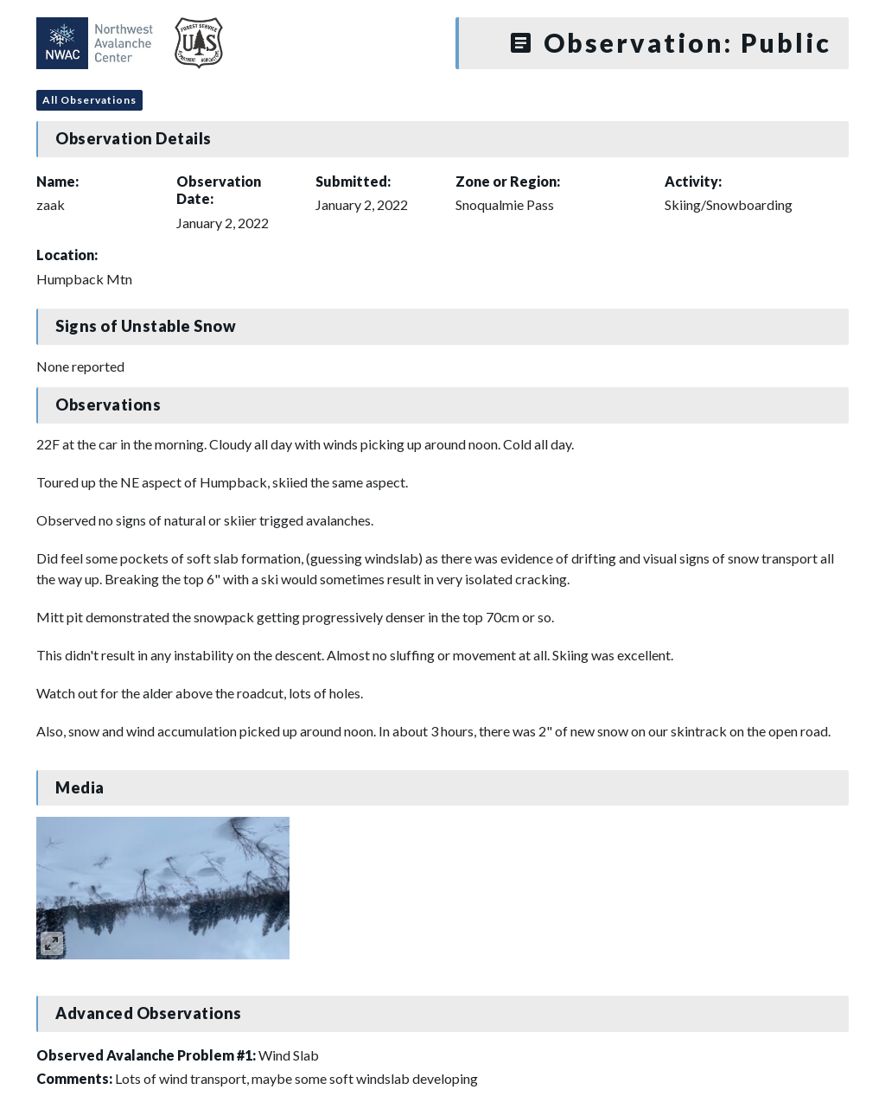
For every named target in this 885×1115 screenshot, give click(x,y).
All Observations (89, 99)
